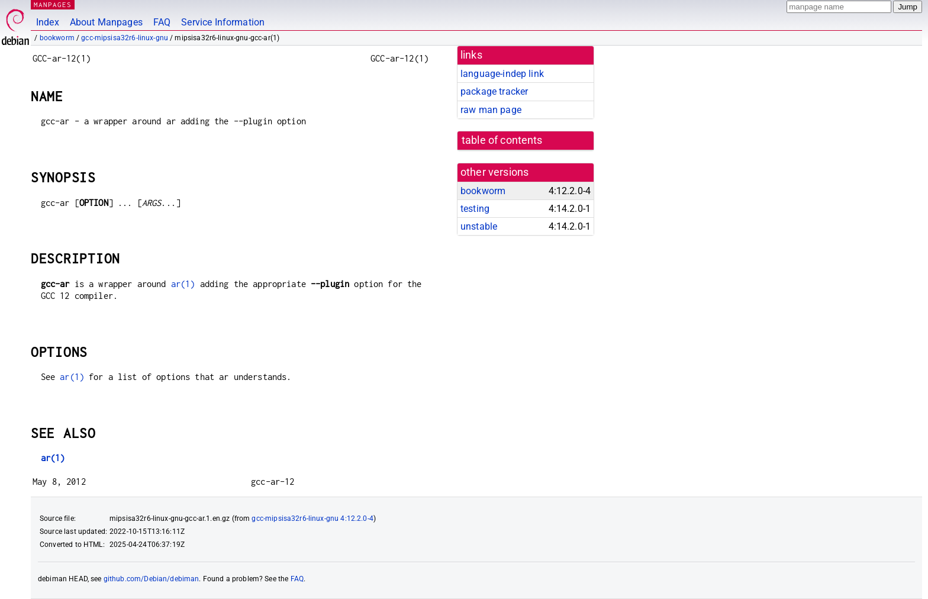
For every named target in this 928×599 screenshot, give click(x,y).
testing (474, 208)
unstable (478, 226)
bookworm (57, 38)
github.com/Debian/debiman (151, 579)
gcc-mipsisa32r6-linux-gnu (124, 38)
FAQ (161, 22)
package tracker (494, 91)
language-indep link (502, 73)
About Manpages (106, 22)
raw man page (490, 109)
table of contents (502, 140)
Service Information (223, 22)
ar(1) (183, 284)
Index (47, 22)
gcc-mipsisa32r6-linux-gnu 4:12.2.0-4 (312, 518)
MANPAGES (53, 4)
